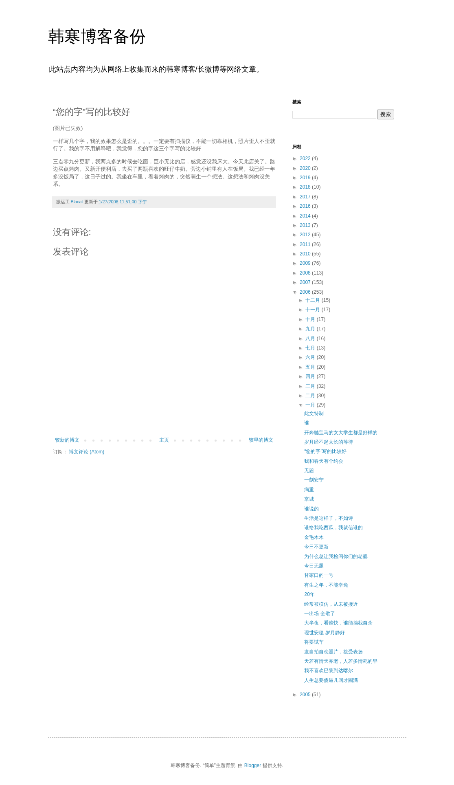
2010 (306, 254)
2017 (306, 197)
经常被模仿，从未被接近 (331, 604)
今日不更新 (316, 547)
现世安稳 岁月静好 (324, 632)
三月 (310, 386)
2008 (306, 273)
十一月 (313, 309)
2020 (306, 168)
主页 (164, 440)
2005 (306, 694)
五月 (310, 367)
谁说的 (311, 509)
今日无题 (314, 566)
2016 (306, 206)
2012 (306, 234)
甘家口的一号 (318, 575)
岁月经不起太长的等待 (328, 442)
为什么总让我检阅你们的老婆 (336, 556)
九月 (310, 329)
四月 (310, 376)
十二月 (313, 300)
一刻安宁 (314, 480)
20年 (309, 594)
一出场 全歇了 (319, 613)
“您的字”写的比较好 (325, 451)
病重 (309, 490)
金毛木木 (314, 537)
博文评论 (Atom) (86, 452)
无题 (309, 470)
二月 (310, 395)
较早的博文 (261, 440)
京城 (309, 499)
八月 (310, 338)
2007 (306, 282)
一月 (310, 405)
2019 (306, 177)
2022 (306, 158)
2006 (306, 292)
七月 (310, 348)
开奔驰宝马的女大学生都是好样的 (340, 432)
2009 (306, 263)
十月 (310, 319)
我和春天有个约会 (323, 461)
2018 (306, 187)
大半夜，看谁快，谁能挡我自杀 (338, 623)
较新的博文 (67, 440)
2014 (306, 216)
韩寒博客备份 (97, 36)
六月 (310, 357)
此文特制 (314, 413)
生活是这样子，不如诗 (328, 518)
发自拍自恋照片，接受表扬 (333, 652)
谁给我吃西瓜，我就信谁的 (333, 527)
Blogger (252, 765)
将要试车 (314, 642)
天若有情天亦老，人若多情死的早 (340, 661)
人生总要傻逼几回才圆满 (331, 680)
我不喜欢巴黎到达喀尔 (328, 670)
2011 (306, 244)
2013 (306, 225)
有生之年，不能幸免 (326, 585)
